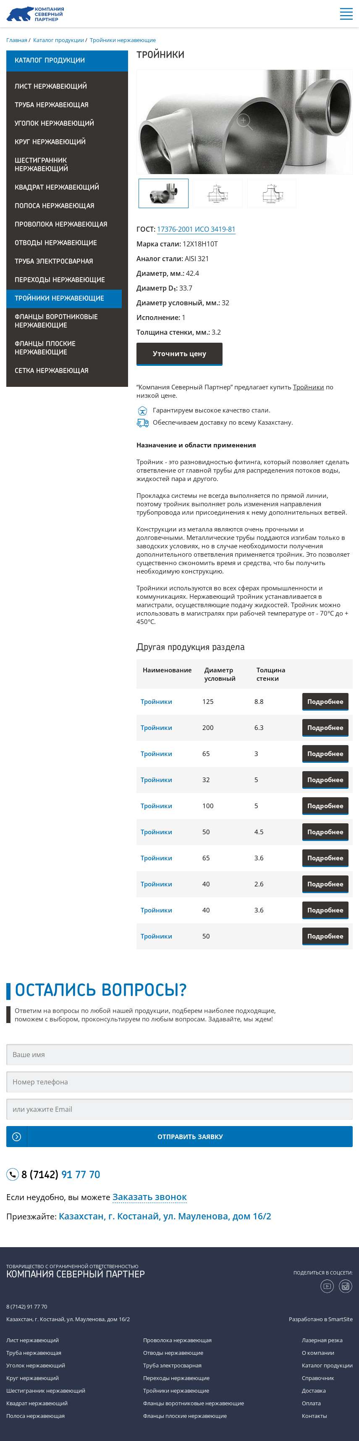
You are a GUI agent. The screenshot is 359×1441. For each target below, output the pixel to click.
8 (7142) (60, 1176)
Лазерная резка (322, 1340)
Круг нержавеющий (50, 142)
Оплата (311, 1403)
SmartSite (340, 1319)
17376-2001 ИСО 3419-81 (196, 229)
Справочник (318, 1378)
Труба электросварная (54, 262)
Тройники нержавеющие (59, 299)
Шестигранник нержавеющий (41, 165)
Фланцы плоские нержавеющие (45, 348)
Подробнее (325, 701)
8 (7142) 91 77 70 (26, 1306)
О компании (318, 1352)
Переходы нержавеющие (60, 280)
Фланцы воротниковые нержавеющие (56, 321)
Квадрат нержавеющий (57, 188)
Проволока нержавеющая (61, 225)
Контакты (314, 1416)
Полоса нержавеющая (54, 206)
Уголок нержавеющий (54, 124)
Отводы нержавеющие (56, 243)
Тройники (308, 387)
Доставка (314, 1390)
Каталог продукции (327, 1365)
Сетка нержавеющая (52, 371)
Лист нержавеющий (51, 87)
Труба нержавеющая (52, 105)
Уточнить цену (179, 353)
